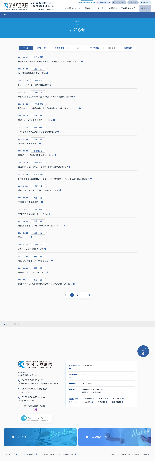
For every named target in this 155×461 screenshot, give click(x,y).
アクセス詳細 (143, 349)
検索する (145, 2)
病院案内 (113, 8)
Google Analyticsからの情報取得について (58, 454)
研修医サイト (88, 2)
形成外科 (102, 398)
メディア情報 (94, 48)
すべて (25, 48)
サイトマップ (10, 454)
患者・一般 (41, 48)
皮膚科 (88, 402)
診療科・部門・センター (95, 8)
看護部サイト (104, 2)
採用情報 (145, 8)
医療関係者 (59, 48)
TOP (6, 15)
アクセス (133, 2)
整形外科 (88, 398)
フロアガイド (119, 2)
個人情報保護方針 (28, 454)
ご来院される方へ (73, 8)
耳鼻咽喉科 (116, 402)
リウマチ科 (117, 398)
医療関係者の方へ (129, 8)
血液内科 (101, 402)
